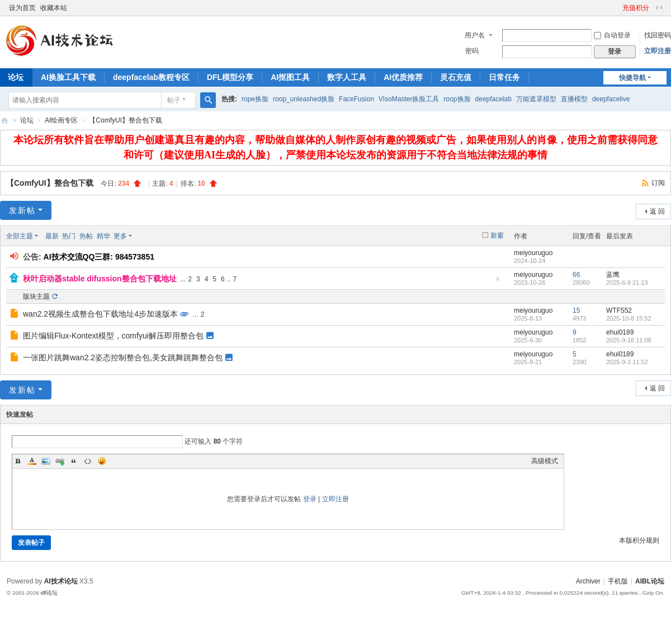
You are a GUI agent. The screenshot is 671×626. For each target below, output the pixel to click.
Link (59, 461)
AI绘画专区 (61, 120)
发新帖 (22, 210)
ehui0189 (620, 332)
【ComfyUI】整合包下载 (125, 120)
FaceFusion (356, 99)
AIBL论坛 (4, 120)
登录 (309, 499)
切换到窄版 (659, 8)
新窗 (497, 235)
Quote (73, 461)
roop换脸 (457, 99)
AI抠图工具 (290, 77)
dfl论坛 (49, 593)
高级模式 (544, 461)
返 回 (657, 211)
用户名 (475, 35)
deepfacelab (493, 99)
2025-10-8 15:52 (628, 318)
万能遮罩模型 (536, 99)
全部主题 (19, 236)
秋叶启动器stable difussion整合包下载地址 (100, 278)
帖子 (174, 100)
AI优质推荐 (403, 77)
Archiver (588, 581)
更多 (120, 236)
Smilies (101, 461)
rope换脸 (255, 99)
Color (31, 461)
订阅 (658, 183)
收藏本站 (53, 8)
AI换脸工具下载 (68, 77)
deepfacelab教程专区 (151, 77)
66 (576, 275)
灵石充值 (455, 77)
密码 (472, 51)
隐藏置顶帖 (497, 282)
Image (45, 461)
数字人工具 (346, 77)
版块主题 (36, 296)
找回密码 (657, 35)
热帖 (86, 236)
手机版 (618, 581)
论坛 (27, 120)
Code (87, 461)
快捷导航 (632, 78)
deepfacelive (611, 99)
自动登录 (612, 35)
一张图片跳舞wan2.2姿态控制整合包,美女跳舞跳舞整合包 (123, 357)
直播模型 (574, 99)
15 (576, 310)
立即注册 (657, 51)
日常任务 (504, 77)
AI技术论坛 (61, 581)
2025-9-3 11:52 (627, 362)
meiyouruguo (533, 253)
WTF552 (619, 310)
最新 (52, 236)
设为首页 (22, 8)
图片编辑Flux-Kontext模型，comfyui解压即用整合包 (113, 335)
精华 (103, 236)
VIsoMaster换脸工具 (409, 99)
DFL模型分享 (230, 77)
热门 (68, 236)
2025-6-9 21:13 (627, 282)
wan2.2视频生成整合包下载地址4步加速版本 (100, 313)
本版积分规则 (639, 540)
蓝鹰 (613, 275)
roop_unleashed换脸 (303, 99)
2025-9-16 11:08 (628, 340)
